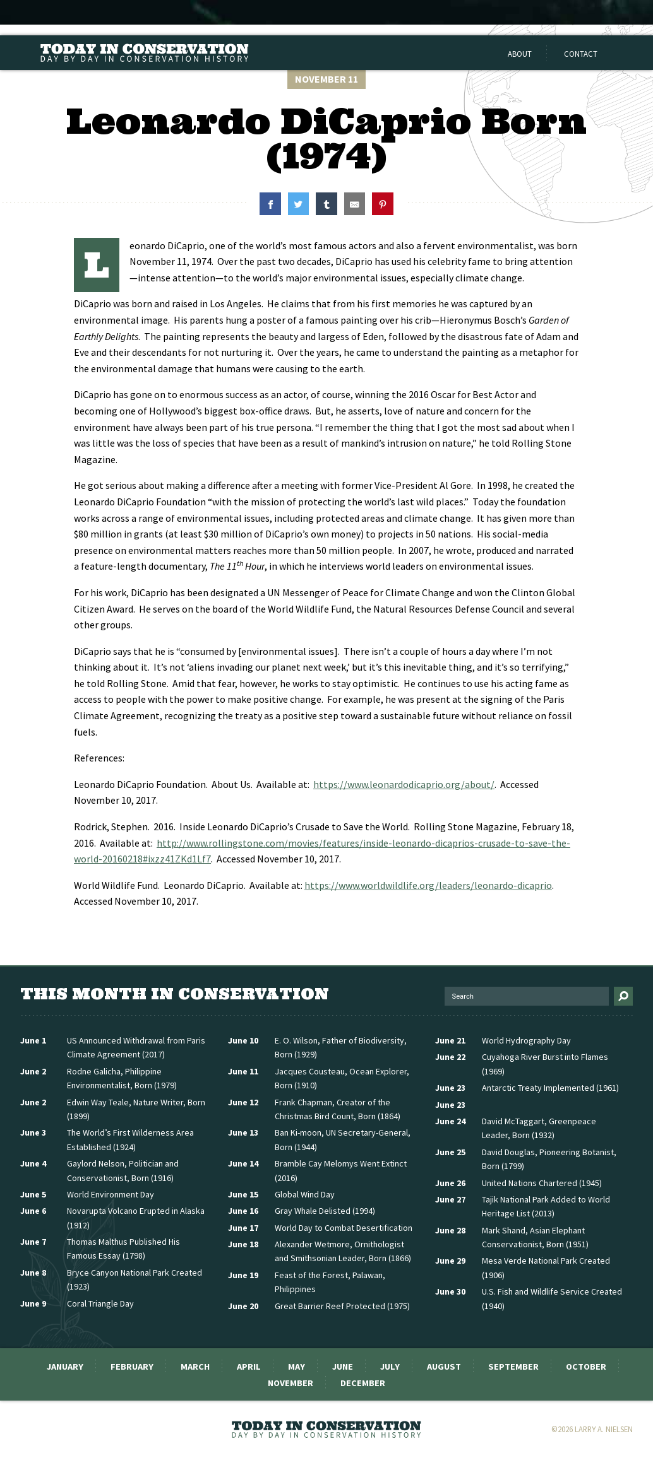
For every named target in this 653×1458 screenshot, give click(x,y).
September (513, 1366)
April (249, 1366)
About (520, 54)
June (342, 1366)
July (390, 1366)
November (290, 1383)
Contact (580, 54)
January (65, 1366)
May (296, 1366)
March (195, 1366)
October (586, 1366)
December (362, 1383)
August (444, 1366)
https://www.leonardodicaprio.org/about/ (403, 784)
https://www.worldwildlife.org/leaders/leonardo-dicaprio (428, 885)
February (132, 1366)
